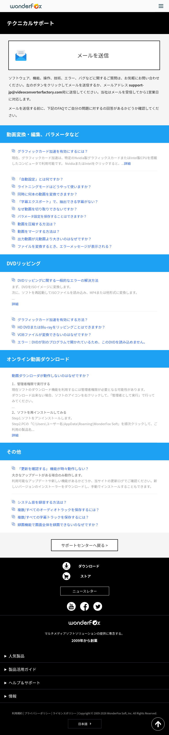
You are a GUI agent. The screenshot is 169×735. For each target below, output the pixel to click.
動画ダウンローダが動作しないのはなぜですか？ (50, 375)
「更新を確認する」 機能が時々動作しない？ (53, 468)
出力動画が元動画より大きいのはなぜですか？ (55, 238)
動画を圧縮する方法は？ (37, 223)
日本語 (82, 724)
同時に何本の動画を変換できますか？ (47, 194)
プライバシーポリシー (37, 713)
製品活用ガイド (22, 669)
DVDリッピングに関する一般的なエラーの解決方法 (58, 280)
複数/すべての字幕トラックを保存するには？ (53, 517)
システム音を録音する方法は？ (42, 502)
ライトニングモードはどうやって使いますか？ (54, 186)
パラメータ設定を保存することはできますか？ (52, 216)
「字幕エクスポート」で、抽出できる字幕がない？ (58, 201)
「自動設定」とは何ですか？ (40, 179)
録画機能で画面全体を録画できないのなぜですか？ (58, 524)
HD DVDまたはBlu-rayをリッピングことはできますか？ (61, 327)
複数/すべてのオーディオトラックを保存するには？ (58, 509)
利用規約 (17, 713)
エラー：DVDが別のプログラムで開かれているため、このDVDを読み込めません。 (82, 342)
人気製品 (16, 656)
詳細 (127, 163)
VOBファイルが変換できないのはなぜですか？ (55, 334)
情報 (13, 696)
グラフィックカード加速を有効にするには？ (53, 151)
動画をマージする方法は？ (39, 231)
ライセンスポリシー (64, 713)
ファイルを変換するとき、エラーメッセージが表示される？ (65, 246)
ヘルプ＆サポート (24, 682)
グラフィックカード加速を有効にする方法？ (53, 319)
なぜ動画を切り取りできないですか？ (47, 209)
